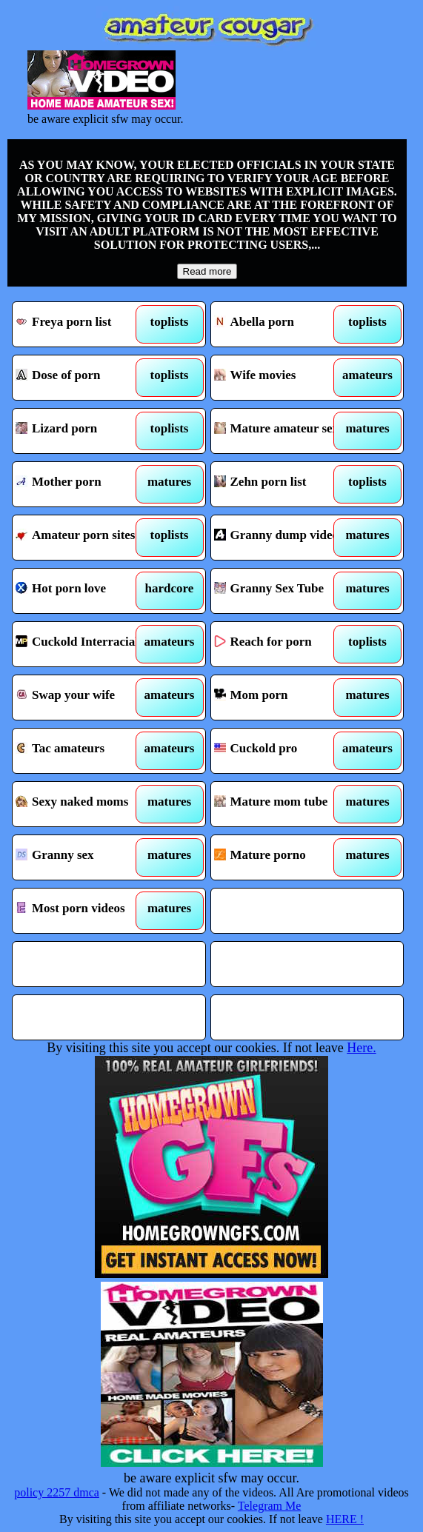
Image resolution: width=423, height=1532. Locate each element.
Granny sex (85, 857)
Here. (361, 1047)
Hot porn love (85, 591)
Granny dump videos (283, 537)
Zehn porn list (283, 484)
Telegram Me (270, 1505)
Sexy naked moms (85, 804)
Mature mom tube (283, 804)
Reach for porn (283, 644)
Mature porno (283, 857)
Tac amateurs (85, 751)
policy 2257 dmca (56, 1492)
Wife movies (283, 377)
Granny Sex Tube (283, 591)
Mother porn (85, 484)
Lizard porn (85, 431)
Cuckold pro (283, 751)
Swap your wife (85, 697)
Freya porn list (85, 324)
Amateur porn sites (85, 537)
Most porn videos (85, 911)
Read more (207, 271)
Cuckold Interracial (85, 644)
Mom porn (283, 697)
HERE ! (345, 1519)
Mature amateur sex (283, 431)
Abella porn (283, 324)
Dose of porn (85, 377)
